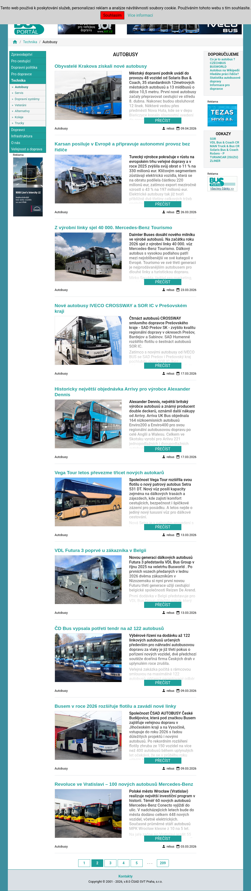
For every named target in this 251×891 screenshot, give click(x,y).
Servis (19, 93)
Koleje (19, 117)
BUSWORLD (218, 66)
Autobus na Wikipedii (224, 70)
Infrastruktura (21, 136)
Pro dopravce (21, 74)
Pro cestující (20, 61)
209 (163, 863)
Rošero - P (217, 153)
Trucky (19, 123)
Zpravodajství (21, 54)
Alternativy (22, 111)
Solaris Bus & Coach (224, 150)
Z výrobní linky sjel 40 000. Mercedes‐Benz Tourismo (113, 227)
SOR (213, 139)
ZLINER (215, 161)
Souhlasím (112, 15)
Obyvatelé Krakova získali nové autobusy (101, 66)
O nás (15, 143)
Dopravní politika (24, 68)
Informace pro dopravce (220, 87)
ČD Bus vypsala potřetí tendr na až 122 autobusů (109, 628)
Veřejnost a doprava (26, 149)
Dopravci (18, 130)
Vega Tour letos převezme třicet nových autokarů (109, 472)
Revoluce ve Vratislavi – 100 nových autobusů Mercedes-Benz (124, 784)
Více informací (140, 15)
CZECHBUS (218, 63)
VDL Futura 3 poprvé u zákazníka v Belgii (100, 550)
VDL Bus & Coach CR (224, 142)
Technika (30, 42)
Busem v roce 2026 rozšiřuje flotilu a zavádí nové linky (115, 706)
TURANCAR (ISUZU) (224, 157)
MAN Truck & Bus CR (224, 146)
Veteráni (20, 105)
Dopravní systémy (27, 99)
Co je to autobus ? (222, 59)
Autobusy (21, 87)
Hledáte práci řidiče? (224, 74)
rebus (168, 128)
